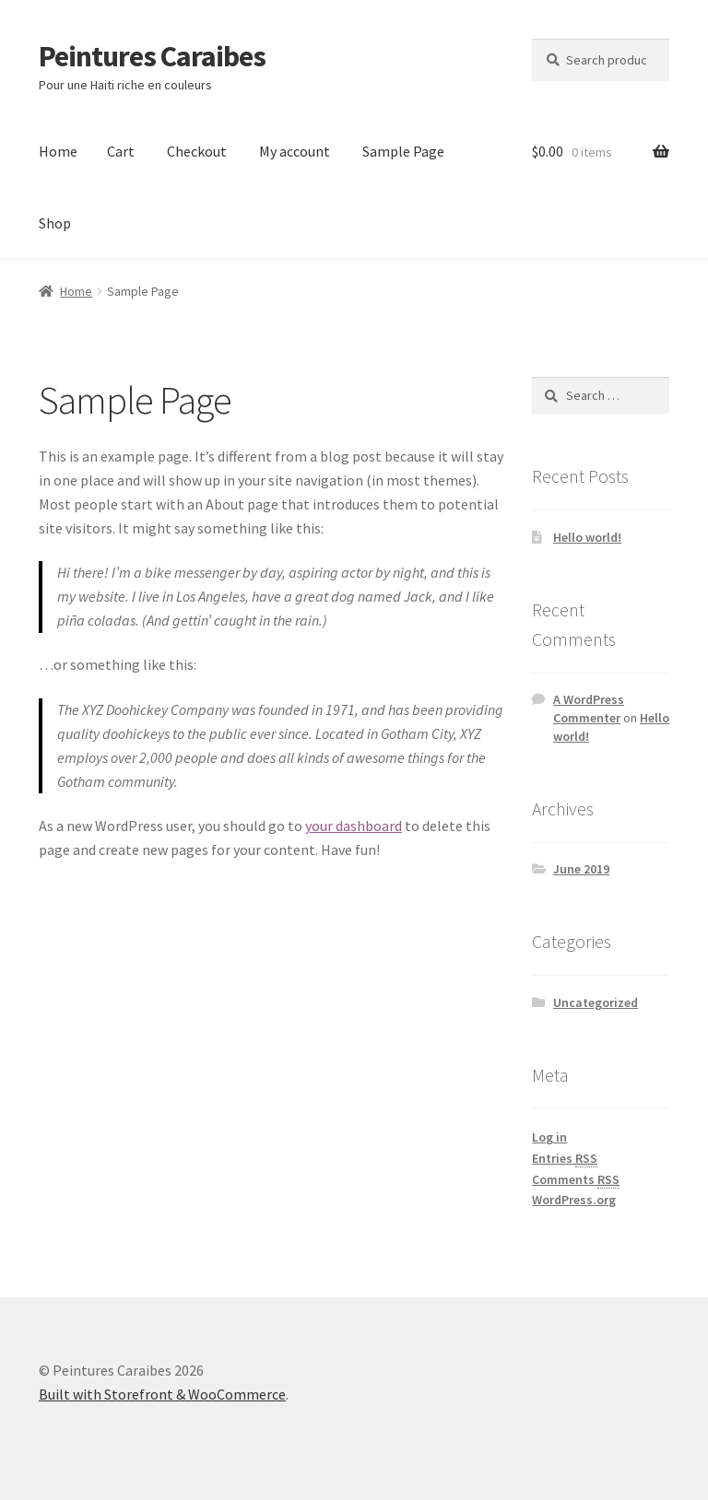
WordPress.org (574, 1199)
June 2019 (581, 869)
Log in (549, 1137)
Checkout (197, 151)
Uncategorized (595, 1002)
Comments (576, 1180)
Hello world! (587, 537)
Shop (55, 223)
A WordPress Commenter (588, 708)
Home (58, 151)
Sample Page (403, 151)
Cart (121, 151)
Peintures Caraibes (152, 56)
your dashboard (353, 825)
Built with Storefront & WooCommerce (162, 1394)
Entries (564, 1158)
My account (294, 151)
